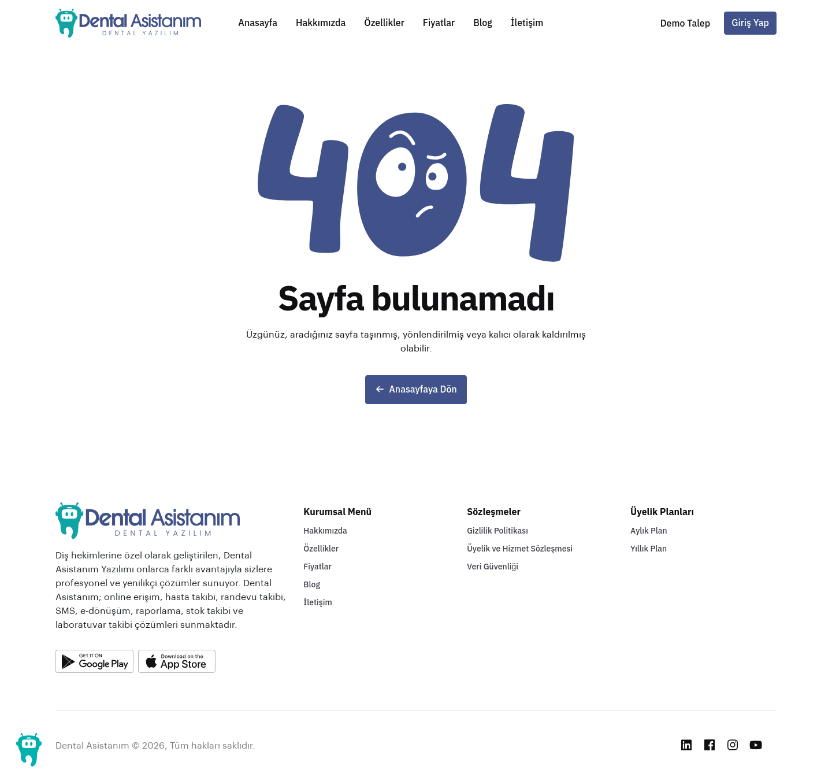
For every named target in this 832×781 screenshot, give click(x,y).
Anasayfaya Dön (415, 390)
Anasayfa (257, 23)
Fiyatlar (439, 23)
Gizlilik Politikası (497, 531)
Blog (482, 23)
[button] (685, 24)
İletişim (527, 23)
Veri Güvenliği (492, 567)
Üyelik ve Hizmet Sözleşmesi (520, 549)
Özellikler (384, 23)
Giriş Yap (750, 23)
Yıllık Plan (648, 549)
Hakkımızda (321, 23)
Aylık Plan (648, 531)
